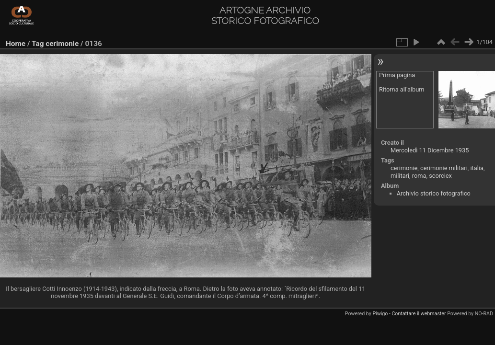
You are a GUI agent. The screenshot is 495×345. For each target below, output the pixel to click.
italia (476, 168)
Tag (38, 43)
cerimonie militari (444, 168)
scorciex (440, 175)
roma (419, 175)
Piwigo (380, 313)
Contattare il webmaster (418, 313)
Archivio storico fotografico (434, 193)
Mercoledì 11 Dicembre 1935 (430, 150)
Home (15, 43)
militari (400, 175)
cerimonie (62, 43)
